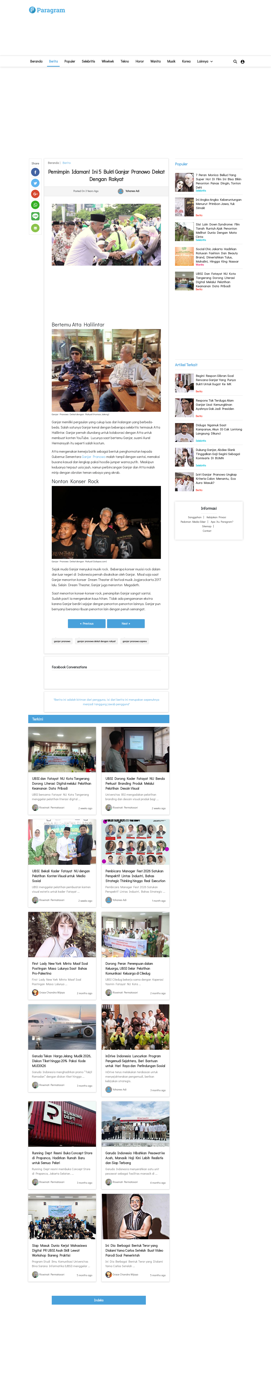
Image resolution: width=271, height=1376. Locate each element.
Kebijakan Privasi (216, 517)
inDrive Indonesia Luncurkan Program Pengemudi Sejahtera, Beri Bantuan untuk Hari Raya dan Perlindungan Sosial (135, 1061)
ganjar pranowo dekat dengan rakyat (96, 641)
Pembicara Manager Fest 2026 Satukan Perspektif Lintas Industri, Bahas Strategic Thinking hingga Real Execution (135, 876)
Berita (53, 61)
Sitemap (206, 526)
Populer (69, 61)
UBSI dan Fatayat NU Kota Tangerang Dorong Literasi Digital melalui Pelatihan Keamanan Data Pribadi (61, 783)
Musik (171, 61)
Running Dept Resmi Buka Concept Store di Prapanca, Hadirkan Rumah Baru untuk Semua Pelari (62, 1158)
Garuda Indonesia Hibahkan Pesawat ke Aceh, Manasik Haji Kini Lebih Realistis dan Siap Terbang (135, 1158)
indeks (99, 1300)
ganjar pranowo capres (135, 641)
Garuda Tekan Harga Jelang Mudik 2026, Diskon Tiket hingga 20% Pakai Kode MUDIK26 (61, 1061)
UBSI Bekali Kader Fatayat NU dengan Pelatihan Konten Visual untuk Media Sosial (61, 876)
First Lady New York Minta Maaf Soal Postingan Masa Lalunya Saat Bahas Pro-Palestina (60, 968)
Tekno (124, 61)
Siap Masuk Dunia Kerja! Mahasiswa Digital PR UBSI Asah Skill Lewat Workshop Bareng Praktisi (59, 1250)
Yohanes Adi (132, 191)
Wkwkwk (108, 61)
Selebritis (88, 61)
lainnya (205, 61)
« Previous (87, 623)
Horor (140, 61)
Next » (126, 623)
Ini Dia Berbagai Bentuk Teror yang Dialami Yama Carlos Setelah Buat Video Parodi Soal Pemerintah (134, 1250)
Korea (186, 61)
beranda (36, 61)
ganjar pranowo (62, 641)
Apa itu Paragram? (222, 521)
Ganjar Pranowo (94, 456)
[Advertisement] (163, 29)
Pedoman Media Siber (193, 521)
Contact (207, 531)
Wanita (155, 61)
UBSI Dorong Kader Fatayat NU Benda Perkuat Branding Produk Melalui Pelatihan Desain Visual (135, 783)
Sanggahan (195, 517)
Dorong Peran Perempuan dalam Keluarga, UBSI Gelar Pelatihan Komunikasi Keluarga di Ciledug (129, 968)
